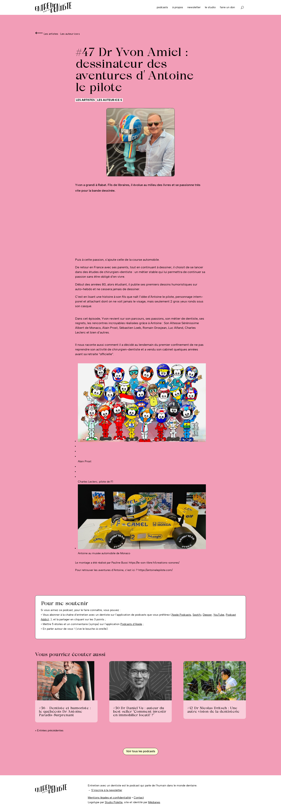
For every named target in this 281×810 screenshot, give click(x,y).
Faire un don (227, 7)
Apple (176, 614)
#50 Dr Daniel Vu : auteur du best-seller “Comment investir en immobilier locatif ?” (139, 711)
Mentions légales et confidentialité (109, 797)
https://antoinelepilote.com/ (155, 570)
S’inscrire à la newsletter (106, 790)
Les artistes (51, 34)
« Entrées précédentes (49, 730)
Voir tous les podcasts (140, 751)
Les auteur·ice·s (70, 34)
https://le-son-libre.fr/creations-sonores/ (154, 562)
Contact (139, 797)
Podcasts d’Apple (131, 624)
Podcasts (162, 7)
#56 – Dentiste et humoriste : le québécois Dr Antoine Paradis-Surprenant (65, 711)
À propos (177, 7)
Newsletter (194, 7)
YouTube (218, 614)
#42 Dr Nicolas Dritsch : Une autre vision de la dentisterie (213, 709)
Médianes (154, 802)
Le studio (210, 7)
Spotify (197, 614)
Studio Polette (114, 802)
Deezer (207, 614)
